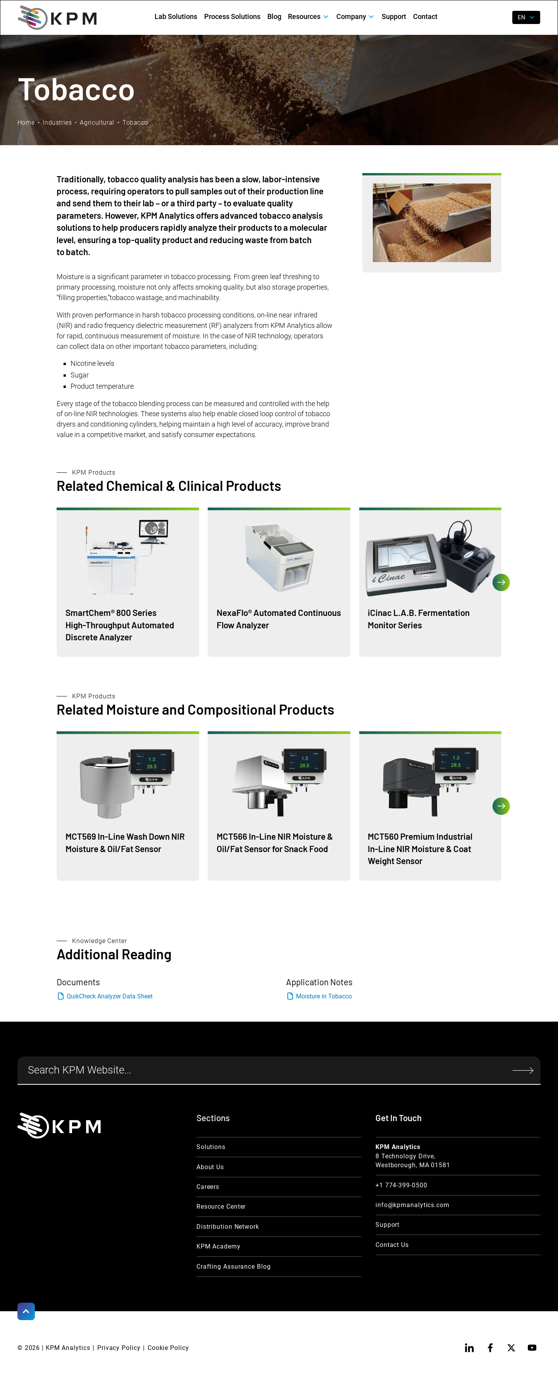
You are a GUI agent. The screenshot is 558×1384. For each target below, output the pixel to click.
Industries (57, 122)
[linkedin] (469, 1348)
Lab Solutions (176, 16)
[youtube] (532, 1348)
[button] (309, 16)
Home (26, 122)
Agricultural (97, 122)
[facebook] (490, 1348)
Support (394, 16)
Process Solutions (232, 16)
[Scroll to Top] (26, 1311)
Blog (274, 16)
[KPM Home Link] (59, 1126)
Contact (425, 16)
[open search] (500, 17)
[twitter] (511, 1348)
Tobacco (135, 122)
